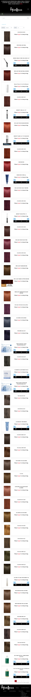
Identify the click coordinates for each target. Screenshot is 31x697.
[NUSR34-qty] (21, 219)
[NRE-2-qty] (21, 180)
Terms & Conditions (12, 691)
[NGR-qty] (21, 141)
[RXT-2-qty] (21, 427)
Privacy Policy (21, 691)
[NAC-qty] (21, 63)
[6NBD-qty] (21, 622)
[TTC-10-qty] (21, 662)
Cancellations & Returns (25, 687)
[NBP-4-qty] (21, 89)
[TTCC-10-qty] (21, 675)
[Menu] (28, 9)
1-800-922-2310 (24, 693)
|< (3, 681)
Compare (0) (4, 24)
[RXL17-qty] (21, 375)
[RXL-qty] (21, 350)
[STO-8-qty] (21, 583)
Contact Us (28, 691)
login (19, 34)
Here (21, 3)
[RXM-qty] (21, 389)
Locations (4, 691)
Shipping (17, 687)
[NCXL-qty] (21, 115)
